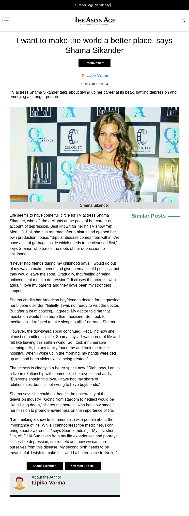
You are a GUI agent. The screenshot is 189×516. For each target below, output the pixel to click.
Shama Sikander (45, 466)
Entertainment (95, 63)
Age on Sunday (99, 5)
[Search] (183, 21)
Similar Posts (148, 216)
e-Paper (80, 5)
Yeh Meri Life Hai (83, 466)
